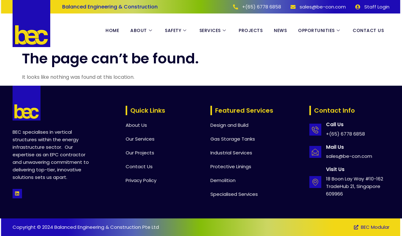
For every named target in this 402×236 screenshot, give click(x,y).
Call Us (335, 124)
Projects (251, 30)
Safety (176, 30)
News (280, 30)
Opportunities (319, 30)
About (142, 30)
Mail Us (335, 147)
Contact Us (368, 30)
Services (213, 30)
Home (112, 30)
